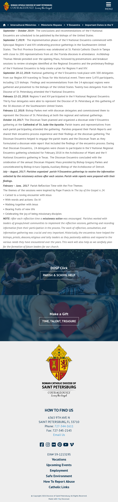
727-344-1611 (64, 426)
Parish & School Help (59, 275)
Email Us (59, 435)
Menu (109, 6)
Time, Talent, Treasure (59, 321)
